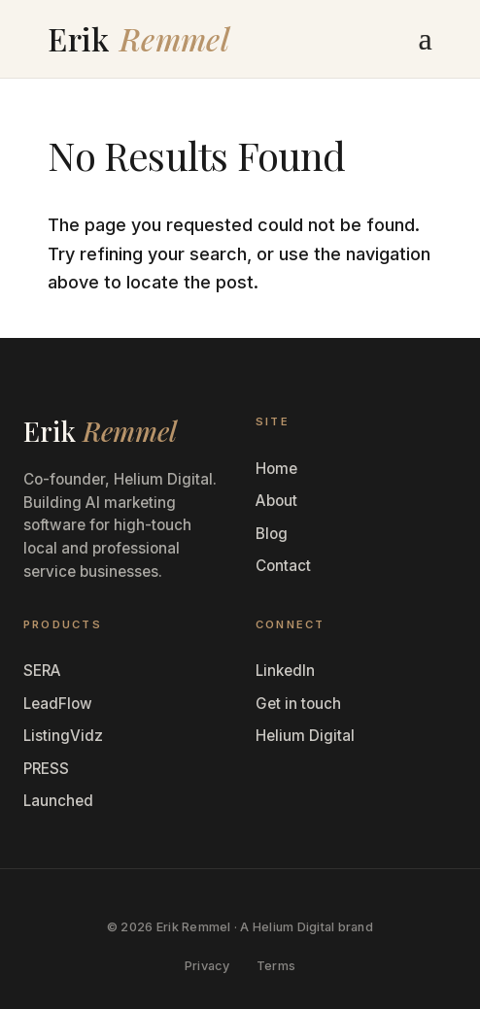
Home (276, 468)
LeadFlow (57, 703)
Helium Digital (305, 735)
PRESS (46, 768)
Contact (283, 565)
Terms (276, 966)
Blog (272, 533)
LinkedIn (285, 670)
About (276, 500)
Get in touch (298, 703)
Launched (58, 800)
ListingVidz (63, 735)
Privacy (207, 966)
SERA (42, 670)
